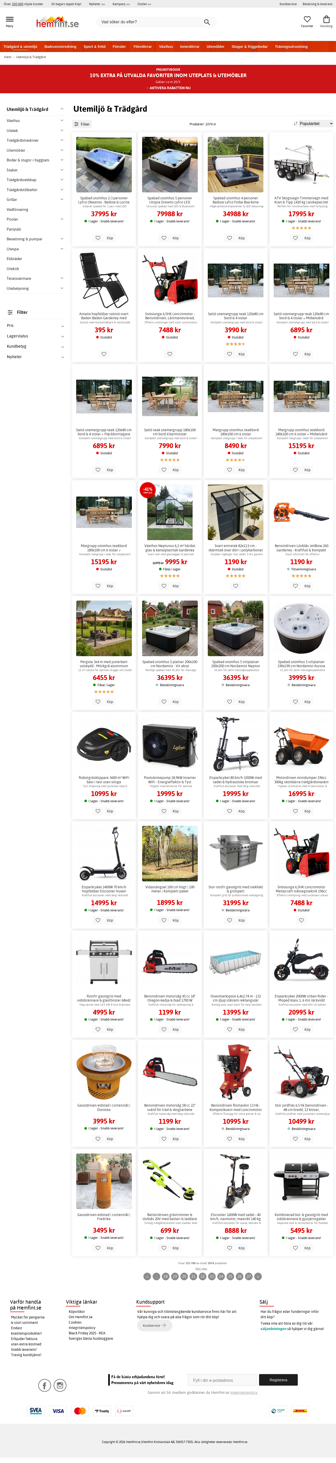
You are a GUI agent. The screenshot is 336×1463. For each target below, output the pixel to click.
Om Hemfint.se (81, 1317)
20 (184, 1276)
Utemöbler (215, 47)
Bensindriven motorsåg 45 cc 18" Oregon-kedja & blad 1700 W (169, 998)
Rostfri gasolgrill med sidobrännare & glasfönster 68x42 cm (104, 998)
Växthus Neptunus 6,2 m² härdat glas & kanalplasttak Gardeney (169, 548)
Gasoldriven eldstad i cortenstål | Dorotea (103, 1107)
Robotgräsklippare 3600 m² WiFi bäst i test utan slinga (104, 780)
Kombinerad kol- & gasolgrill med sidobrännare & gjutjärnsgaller (301, 1217)
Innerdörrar (189, 47)
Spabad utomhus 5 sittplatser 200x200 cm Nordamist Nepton (235, 664)
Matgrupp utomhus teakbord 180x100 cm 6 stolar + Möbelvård (301, 432)
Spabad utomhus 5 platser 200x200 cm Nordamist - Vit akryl (169, 664)
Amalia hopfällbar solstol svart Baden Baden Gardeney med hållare (104, 316)
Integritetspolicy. (244, 1392)
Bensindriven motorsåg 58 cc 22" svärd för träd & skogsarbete (169, 1107)
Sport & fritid (95, 47)
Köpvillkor (77, 1311)
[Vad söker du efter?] (156, 22)
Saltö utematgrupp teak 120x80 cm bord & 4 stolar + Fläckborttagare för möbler (104, 432)
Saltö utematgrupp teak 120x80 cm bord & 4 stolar (235, 316)
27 (249, 1276)
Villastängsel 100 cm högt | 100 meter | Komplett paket (169, 889)
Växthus (166, 47)
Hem (7, 57)
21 (193, 1276)
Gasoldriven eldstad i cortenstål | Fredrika (103, 1217)
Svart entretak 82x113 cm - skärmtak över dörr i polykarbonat (236, 548)
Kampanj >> (121, 4)
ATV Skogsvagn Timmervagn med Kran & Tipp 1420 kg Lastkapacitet (301, 200)
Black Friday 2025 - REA (87, 1333)
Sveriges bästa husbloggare (91, 1338)
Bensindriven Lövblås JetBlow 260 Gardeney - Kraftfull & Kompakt (301, 548)
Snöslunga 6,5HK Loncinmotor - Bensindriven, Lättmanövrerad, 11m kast (170, 316)
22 (203, 1276)
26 (240, 1276)
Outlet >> (144, 4)
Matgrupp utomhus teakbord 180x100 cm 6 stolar (236, 432)
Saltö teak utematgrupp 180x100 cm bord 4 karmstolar (170, 432)
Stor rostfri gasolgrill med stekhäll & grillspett (236, 889)
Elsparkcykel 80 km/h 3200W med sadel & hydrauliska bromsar (235, 780)
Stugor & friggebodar (250, 47)
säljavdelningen (273, 1328)
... (156, 1276)
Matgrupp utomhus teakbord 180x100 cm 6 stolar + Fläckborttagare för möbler (104, 548)
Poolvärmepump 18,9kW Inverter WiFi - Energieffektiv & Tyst (170, 780)
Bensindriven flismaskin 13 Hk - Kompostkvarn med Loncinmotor (236, 1107)
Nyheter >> (97, 4)
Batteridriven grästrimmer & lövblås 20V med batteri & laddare (170, 1217)
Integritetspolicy (82, 1327)
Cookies (75, 1322)
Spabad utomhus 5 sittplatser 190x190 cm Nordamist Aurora (301, 664)
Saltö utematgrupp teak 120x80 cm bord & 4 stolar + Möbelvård (301, 316)
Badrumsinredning (60, 47)
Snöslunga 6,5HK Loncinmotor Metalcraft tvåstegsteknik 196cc (301, 889)
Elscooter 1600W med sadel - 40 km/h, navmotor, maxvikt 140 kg (235, 1217)
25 (230, 1276)
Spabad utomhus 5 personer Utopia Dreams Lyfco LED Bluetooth (169, 200)
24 (221, 1276)
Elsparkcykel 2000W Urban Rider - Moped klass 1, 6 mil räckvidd (301, 998)
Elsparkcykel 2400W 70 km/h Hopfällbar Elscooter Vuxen (104, 889)
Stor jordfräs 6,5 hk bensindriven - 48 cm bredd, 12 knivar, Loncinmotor (301, 1107)
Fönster (119, 47)
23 (212, 1276)
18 (166, 1276)
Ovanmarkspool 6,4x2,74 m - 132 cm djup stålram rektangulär (236, 998)
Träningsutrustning (291, 47)
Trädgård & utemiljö (20, 47)
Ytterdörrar (142, 47)
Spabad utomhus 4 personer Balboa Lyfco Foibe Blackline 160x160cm (236, 200)
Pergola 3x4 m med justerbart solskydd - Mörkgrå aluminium (104, 664)
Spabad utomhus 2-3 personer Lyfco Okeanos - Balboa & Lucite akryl (104, 200)
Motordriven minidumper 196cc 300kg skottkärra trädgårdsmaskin (301, 780)
